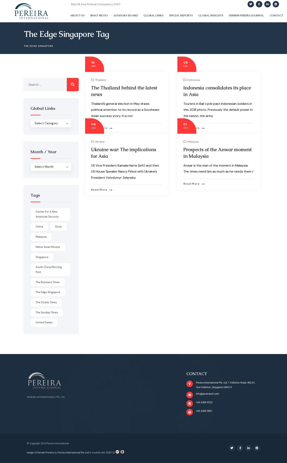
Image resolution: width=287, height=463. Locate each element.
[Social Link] (251, 4)
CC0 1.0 (115, 452)
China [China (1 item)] (39, 226)
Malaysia (193, 141)
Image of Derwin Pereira (40, 452)
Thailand (100, 80)
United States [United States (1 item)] (44, 322)
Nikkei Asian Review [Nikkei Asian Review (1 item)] (48, 247)
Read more (99, 128)
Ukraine (100, 141)
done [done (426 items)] (58, 226)
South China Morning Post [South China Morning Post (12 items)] (49, 269)
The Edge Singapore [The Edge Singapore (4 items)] (48, 292)
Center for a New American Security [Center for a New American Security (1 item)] (47, 214)
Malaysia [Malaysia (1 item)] (41, 236)
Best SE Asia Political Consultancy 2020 (95, 4)
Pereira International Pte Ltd (73, 452)
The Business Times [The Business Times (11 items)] (48, 282)
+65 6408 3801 (204, 411)
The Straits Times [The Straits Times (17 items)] (46, 302)
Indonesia (193, 80)
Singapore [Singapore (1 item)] (42, 257)
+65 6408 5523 (204, 402)
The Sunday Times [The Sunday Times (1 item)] (47, 312)
